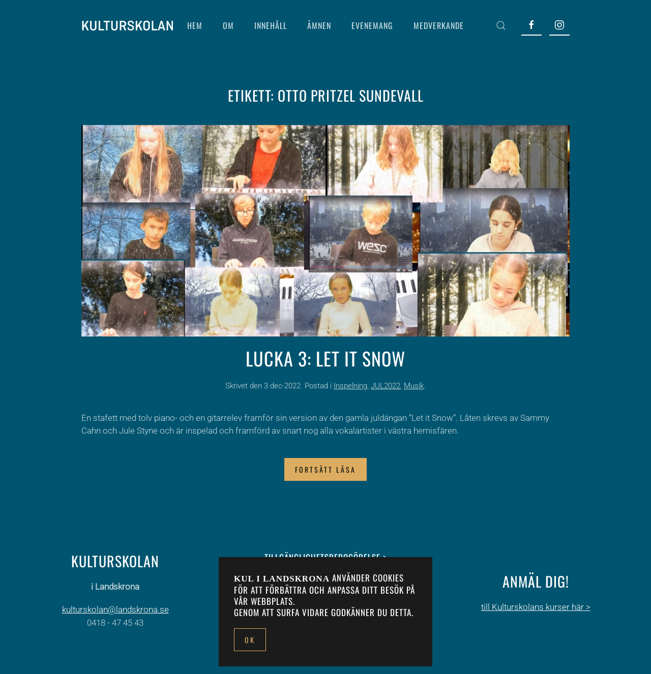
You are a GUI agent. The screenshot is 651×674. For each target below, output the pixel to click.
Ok (250, 639)
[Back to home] (127, 25)
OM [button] (228, 25)
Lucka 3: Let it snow (325, 358)
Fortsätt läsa (325, 469)
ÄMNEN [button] (319, 25)
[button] (501, 25)
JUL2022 (385, 385)
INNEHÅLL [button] (270, 25)
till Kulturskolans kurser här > (535, 607)
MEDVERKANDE (438, 25)
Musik (414, 385)
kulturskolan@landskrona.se (115, 609)
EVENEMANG (372, 25)
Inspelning (350, 385)
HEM (194, 25)
